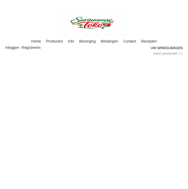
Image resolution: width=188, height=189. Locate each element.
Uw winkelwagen (167, 48)
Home (36, 41)
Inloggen (12, 47)
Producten (54, 41)
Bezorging (87, 41)
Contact (129, 41)
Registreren (30, 47)
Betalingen (109, 41)
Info (71, 41)
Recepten (149, 41)
